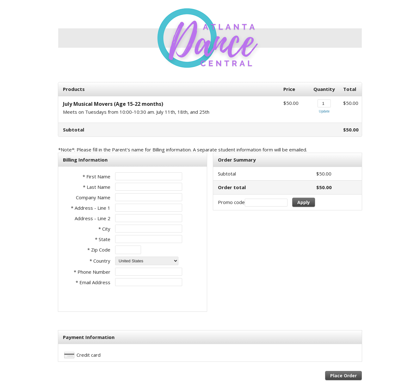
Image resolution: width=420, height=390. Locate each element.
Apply (303, 202)
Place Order (343, 376)
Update (324, 111)
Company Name (93, 197)
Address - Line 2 (92, 218)
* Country (100, 261)
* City (104, 229)
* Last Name (96, 187)
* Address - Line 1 (90, 208)
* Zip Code (98, 249)
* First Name (96, 176)
